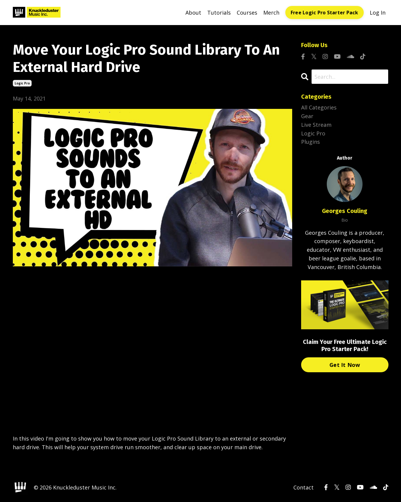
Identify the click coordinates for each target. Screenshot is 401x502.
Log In (377, 12)
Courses (247, 12)
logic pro (22, 83)
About (193, 12)
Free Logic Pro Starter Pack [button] (324, 12)
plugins (310, 141)
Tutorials (219, 12)
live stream (316, 124)
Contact (303, 487)
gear (307, 116)
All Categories (319, 107)
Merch (271, 12)
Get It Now (344, 364)
